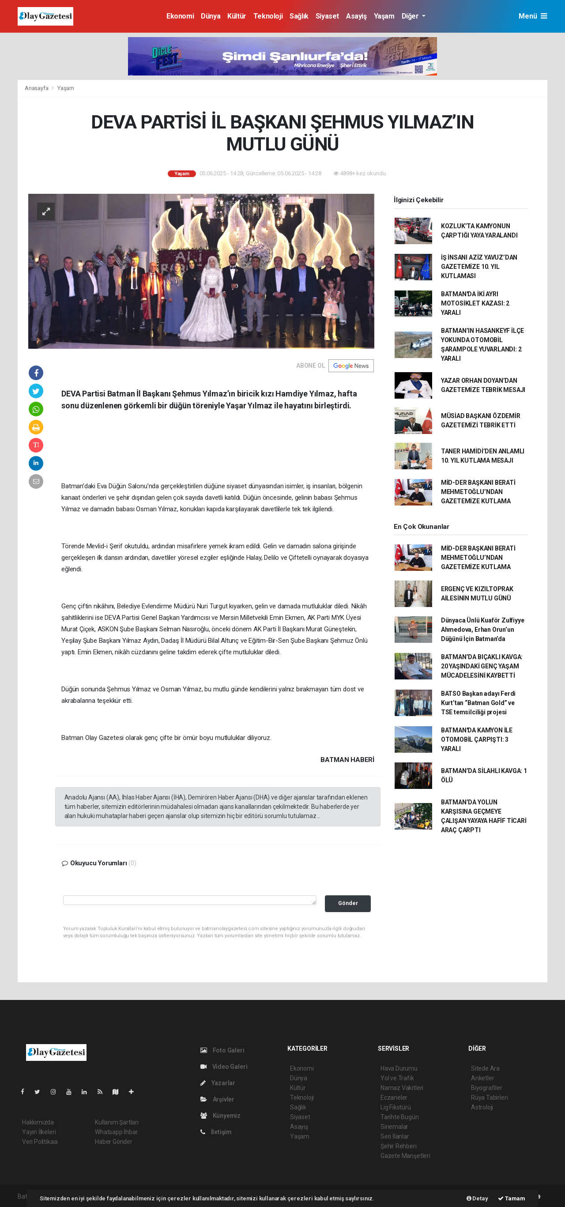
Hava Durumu (399, 1068)
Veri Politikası (40, 1141)
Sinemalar (394, 1126)
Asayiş (356, 16)
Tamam (511, 1198)
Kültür (236, 16)
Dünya (210, 16)
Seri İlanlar (394, 1136)
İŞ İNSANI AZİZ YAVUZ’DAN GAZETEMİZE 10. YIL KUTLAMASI (479, 266)
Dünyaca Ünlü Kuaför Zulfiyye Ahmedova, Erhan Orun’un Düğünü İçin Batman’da (482, 629)
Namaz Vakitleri (401, 1087)
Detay (477, 1198)
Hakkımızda (38, 1122)
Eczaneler (393, 1097)
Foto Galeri (222, 1050)
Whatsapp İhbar (116, 1131)
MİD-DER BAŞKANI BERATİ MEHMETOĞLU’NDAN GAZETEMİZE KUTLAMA (478, 492)
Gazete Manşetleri (405, 1155)
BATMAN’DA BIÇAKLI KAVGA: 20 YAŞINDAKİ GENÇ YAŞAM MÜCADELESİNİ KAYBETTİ (482, 666)
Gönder (348, 903)
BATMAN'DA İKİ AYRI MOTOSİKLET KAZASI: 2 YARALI (475, 303)
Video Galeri (223, 1066)
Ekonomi (180, 16)
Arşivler (217, 1099)
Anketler (482, 1078)
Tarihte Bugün (399, 1116)
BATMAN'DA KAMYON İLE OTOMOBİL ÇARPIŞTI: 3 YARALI (476, 739)
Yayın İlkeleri (39, 1131)
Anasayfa (37, 88)
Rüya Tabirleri (489, 1097)
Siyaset (327, 16)
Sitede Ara (485, 1068)
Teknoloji (267, 16)
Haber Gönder (113, 1141)
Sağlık (299, 16)
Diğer (411, 16)
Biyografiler (486, 1087)
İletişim (216, 1131)
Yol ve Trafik (397, 1078)
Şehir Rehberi (398, 1146)
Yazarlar (217, 1082)
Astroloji (482, 1107)
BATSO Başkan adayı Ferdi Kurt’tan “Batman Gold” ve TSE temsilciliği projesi (478, 703)
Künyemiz (220, 1115)
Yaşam (384, 16)
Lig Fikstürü (395, 1107)
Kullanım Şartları (117, 1122)
